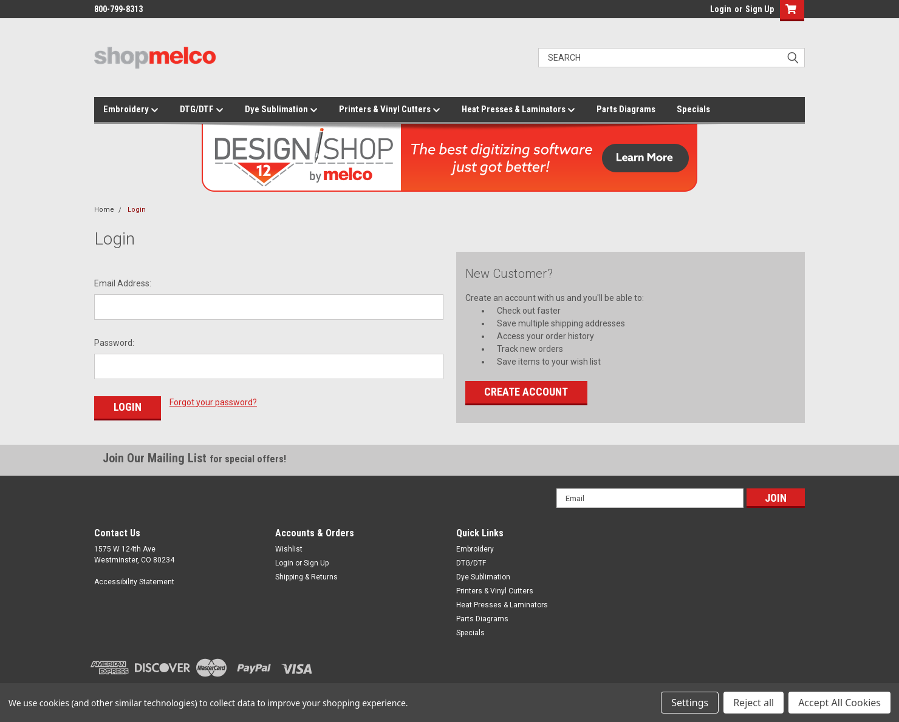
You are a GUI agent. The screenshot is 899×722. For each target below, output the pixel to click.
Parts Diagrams (625, 109)
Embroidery (131, 110)
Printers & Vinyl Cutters (389, 110)
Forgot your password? (213, 402)
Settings (689, 702)
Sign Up (759, 9)
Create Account (526, 391)
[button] (789, 10)
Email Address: (122, 283)
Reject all (753, 702)
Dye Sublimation (281, 110)
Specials (693, 109)
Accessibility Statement (134, 582)
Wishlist (289, 549)
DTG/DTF (202, 110)
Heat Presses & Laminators (518, 110)
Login (720, 9)
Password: (114, 343)
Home (104, 210)
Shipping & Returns (306, 577)
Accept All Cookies (839, 702)
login (707, 12)
